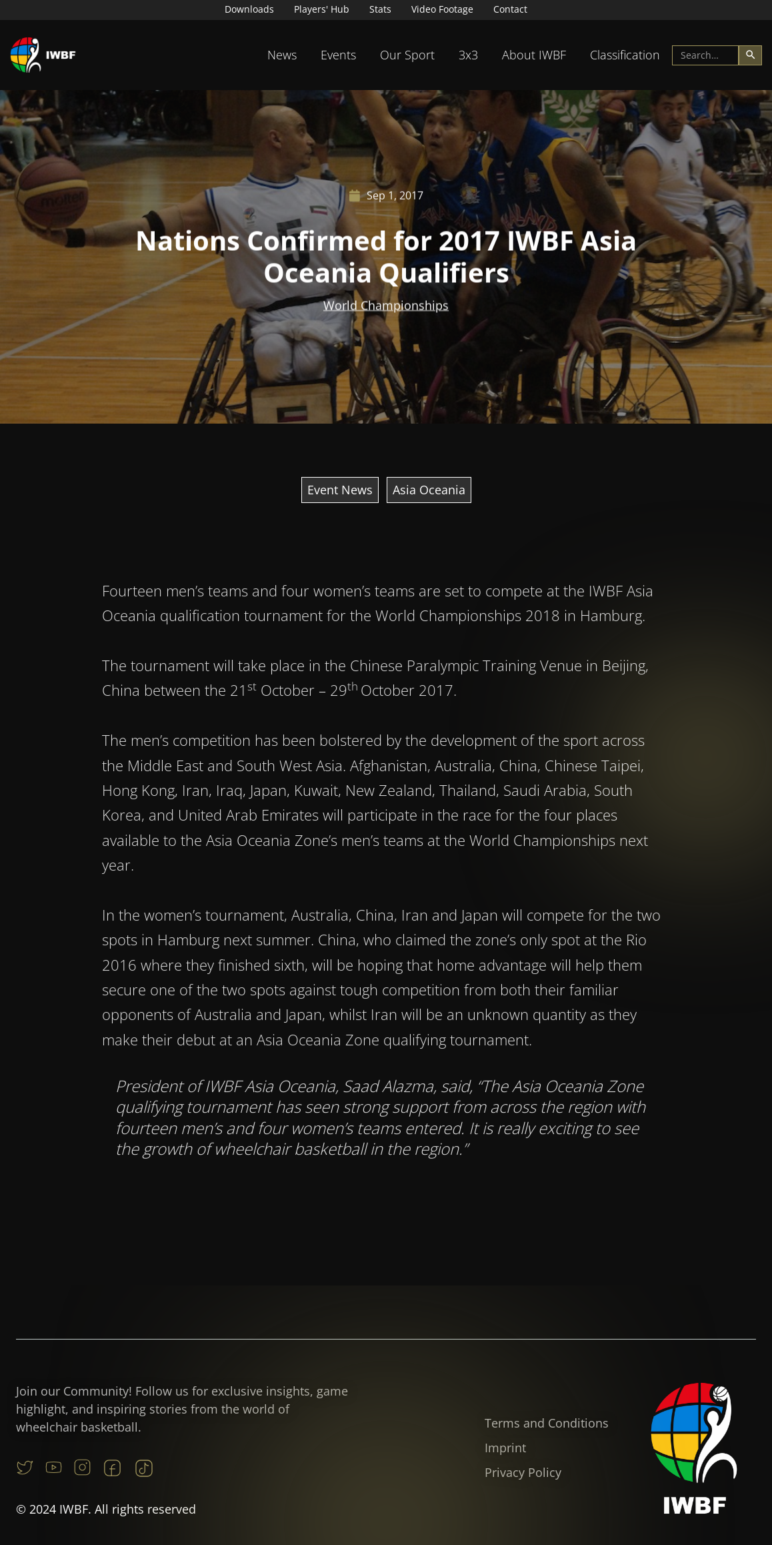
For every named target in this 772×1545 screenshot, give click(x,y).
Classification (625, 55)
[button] (282, 55)
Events (338, 55)
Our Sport (407, 55)
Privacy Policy (523, 1472)
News (282, 55)
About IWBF (534, 55)
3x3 (468, 55)
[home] (43, 55)
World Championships (386, 306)
